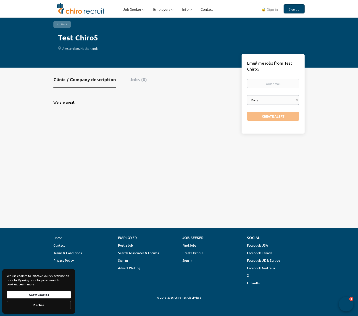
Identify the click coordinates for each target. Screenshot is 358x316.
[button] (346, 304)
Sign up (294, 9)
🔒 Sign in (269, 9)
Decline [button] (39, 305)
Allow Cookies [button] (39, 295)
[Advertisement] (179, 188)
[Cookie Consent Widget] (38, 291)
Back (64, 24)
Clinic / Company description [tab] (84, 79)
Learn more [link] (26, 284)
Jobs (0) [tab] (138, 79)
